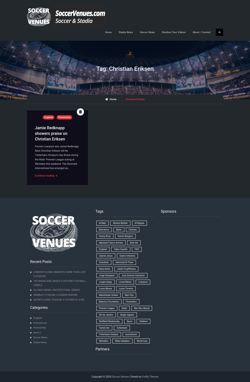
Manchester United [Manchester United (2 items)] (108, 295)
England (48, 117)
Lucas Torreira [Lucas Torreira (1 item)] (126, 288)
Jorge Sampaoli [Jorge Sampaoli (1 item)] (107, 275)
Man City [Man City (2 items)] (129, 295)
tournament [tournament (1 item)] (131, 334)
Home (108, 32)
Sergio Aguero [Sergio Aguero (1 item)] (127, 314)
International (40, 322)
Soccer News (147, 32)
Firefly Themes (150, 376)
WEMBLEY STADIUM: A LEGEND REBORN (55, 294)
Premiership (64, 117)
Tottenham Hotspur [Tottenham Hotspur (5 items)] (108, 334)
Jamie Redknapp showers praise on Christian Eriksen (51, 133)
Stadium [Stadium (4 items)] (143, 321)
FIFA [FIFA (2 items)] (137, 249)
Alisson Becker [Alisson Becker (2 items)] (120, 223)
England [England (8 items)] (103, 249)
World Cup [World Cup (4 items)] (142, 341)
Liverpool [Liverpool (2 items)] (142, 282)
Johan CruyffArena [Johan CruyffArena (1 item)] (126, 269)
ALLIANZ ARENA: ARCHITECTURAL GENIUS (56, 290)
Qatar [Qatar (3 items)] (124, 308)
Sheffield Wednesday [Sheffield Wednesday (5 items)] (109, 321)
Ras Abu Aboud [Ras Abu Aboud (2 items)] (141, 308)
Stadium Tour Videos (174, 32)
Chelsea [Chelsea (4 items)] (133, 229)
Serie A (37, 332)
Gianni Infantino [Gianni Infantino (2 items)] (127, 256)
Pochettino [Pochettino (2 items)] (131, 301)
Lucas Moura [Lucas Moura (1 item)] (105, 288)
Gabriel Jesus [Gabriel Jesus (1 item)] (106, 256)
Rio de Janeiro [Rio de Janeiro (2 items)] (106, 314)
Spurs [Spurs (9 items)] (129, 321)
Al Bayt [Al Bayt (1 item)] (102, 223)
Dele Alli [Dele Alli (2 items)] (134, 242)
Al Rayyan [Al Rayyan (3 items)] (139, 223)
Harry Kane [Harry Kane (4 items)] (104, 269)
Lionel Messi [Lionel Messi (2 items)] (125, 282)
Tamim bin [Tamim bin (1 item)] (104, 328)
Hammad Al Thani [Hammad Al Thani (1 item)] (124, 262)
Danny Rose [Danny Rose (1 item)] (105, 236)
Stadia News (126, 32)
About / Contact (202, 32)
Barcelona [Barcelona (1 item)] (104, 229)
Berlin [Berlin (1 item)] (118, 229)
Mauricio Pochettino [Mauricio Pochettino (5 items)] (109, 301)
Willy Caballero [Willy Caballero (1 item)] (122, 341)
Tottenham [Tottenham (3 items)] (122, 328)
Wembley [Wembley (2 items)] (103, 341)
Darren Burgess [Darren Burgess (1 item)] (125, 236)
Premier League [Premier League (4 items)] (107, 308)
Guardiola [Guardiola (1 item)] (104, 262)
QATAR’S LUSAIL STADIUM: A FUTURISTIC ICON (58, 299)
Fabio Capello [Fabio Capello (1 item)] (121, 249)
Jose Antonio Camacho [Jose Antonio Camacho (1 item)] (133, 275)
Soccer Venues (120, 376)
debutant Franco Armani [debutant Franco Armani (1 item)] (111, 242)
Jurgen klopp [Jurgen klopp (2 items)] (105, 282)
